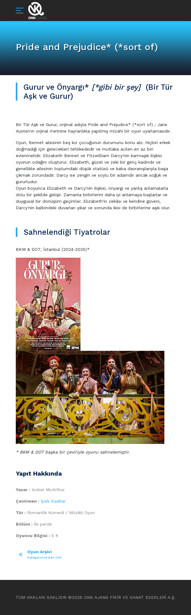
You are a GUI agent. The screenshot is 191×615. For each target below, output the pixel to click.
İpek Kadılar (53, 501)
